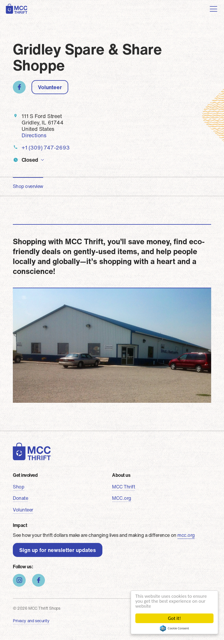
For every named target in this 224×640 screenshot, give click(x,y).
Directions (34, 135)
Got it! (174, 618)
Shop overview (28, 186)
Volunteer (50, 87)
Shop (18, 486)
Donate (20, 498)
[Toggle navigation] (213, 8)
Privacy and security (31, 621)
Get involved (25, 475)
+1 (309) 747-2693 (46, 147)
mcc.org (186, 535)
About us (121, 475)
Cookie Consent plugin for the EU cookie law (174, 628)
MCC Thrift (123, 486)
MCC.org (121, 498)
